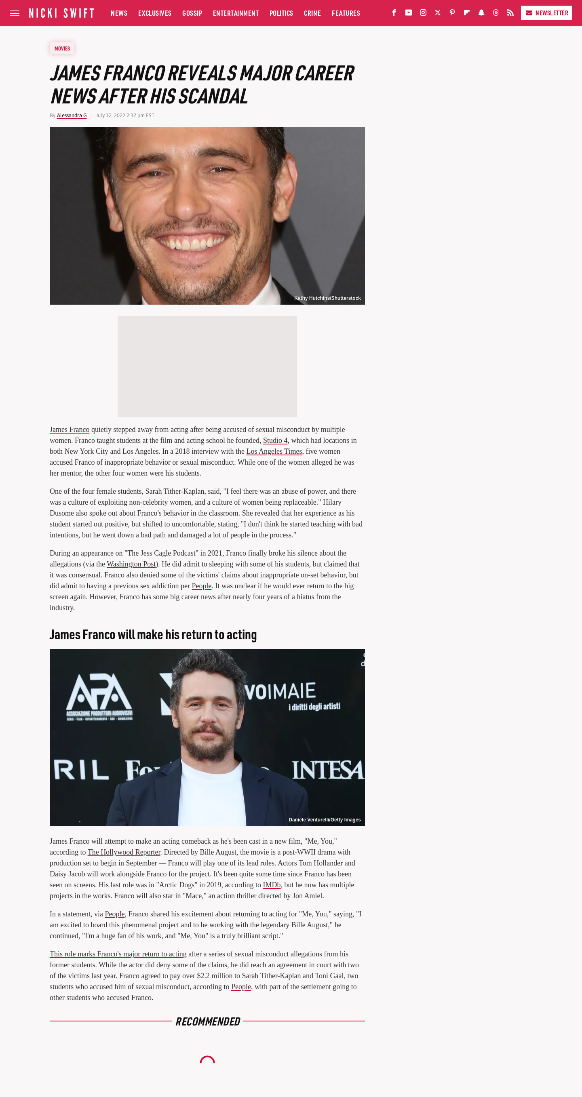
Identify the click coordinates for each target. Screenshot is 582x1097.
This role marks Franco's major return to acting (118, 954)
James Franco (69, 429)
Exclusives (155, 12)
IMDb (272, 885)
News (119, 12)
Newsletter (546, 12)
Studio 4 (275, 440)
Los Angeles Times (274, 451)
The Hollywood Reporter (124, 852)
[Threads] (496, 14)
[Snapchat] (481, 14)
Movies (62, 48)
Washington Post (131, 564)
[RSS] (510, 14)
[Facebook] (394, 14)
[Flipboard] (467, 14)
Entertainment (236, 12)
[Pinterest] (452, 14)
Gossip (192, 12)
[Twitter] (438, 14)
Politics (281, 12)
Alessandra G (72, 115)
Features (346, 12)
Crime (312, 12)
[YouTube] (409, 14)
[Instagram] (423, 14)
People (201, 586)
